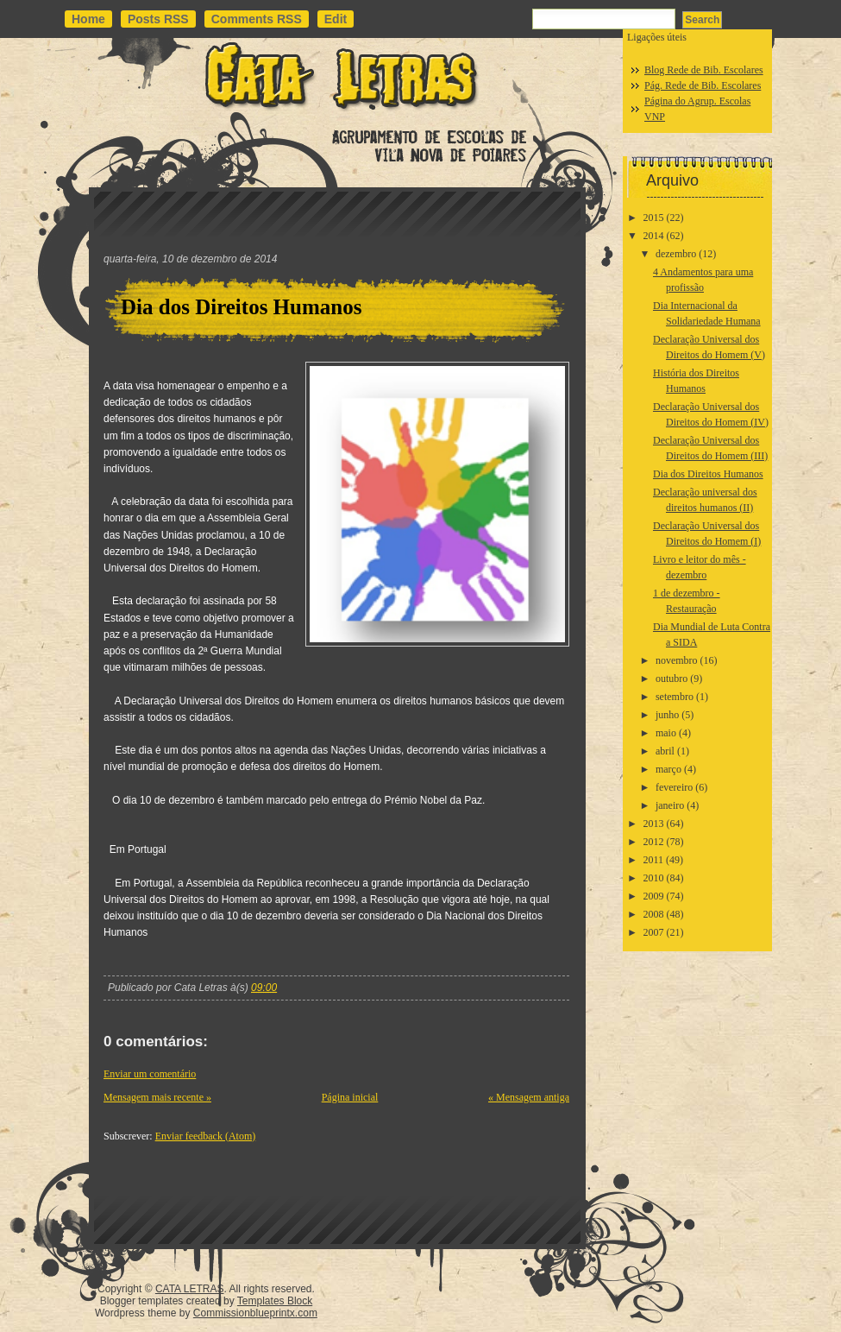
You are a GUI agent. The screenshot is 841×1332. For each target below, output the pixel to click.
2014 (653, 236)
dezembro (676, 254)
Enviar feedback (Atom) (205, 1136)
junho (667, 715)
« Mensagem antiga (528, 1097)
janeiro (670, 805)
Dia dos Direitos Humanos (241, 307)
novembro (677, 660)
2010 (653, 878)
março (668, 769)
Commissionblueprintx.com (255, 1313)
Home (88, 19)
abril (665, 751)
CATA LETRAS (189, 1289)
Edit (335, 19)
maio (666, 733)
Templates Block (274, 1301)
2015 (653, 217)
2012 (653, 842)
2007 (653, 932)
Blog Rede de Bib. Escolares (703, 70)
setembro (675, 697)
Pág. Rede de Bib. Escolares (702, 85)
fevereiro (674, 787)
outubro (671, 678)
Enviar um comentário (150, 1074)
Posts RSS (158, 19)
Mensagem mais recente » (157, 1097)
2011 (653, 860)
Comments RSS (256, 19)
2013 (653, 824)
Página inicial (350, 1097)
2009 (653, 896)
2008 (653, 914)
